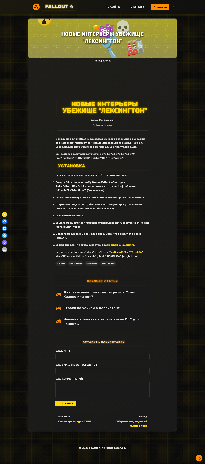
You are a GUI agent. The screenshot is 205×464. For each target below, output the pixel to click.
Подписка (160, 7)
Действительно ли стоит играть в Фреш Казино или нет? (100, 294)
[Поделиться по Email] (4, 249)
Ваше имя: (62, 350)
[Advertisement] (102, 81)
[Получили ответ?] (199, 458)
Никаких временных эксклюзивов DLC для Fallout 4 (102, 321)
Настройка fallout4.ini (121, 245)
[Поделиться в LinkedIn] (4, 228)
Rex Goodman (106, 120)
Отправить (66, 403)
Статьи (136, 6)
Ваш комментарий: (69, 378)
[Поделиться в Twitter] (4, 214)
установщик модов (75, 175)
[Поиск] (174, 7)
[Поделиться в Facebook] (4, 221)
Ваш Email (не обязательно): (76, 364)
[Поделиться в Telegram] (4, 235)
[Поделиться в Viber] (4, 242)
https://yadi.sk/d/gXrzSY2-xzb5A (121, 252)
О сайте (113, 6)
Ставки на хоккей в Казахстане (92, 308)
